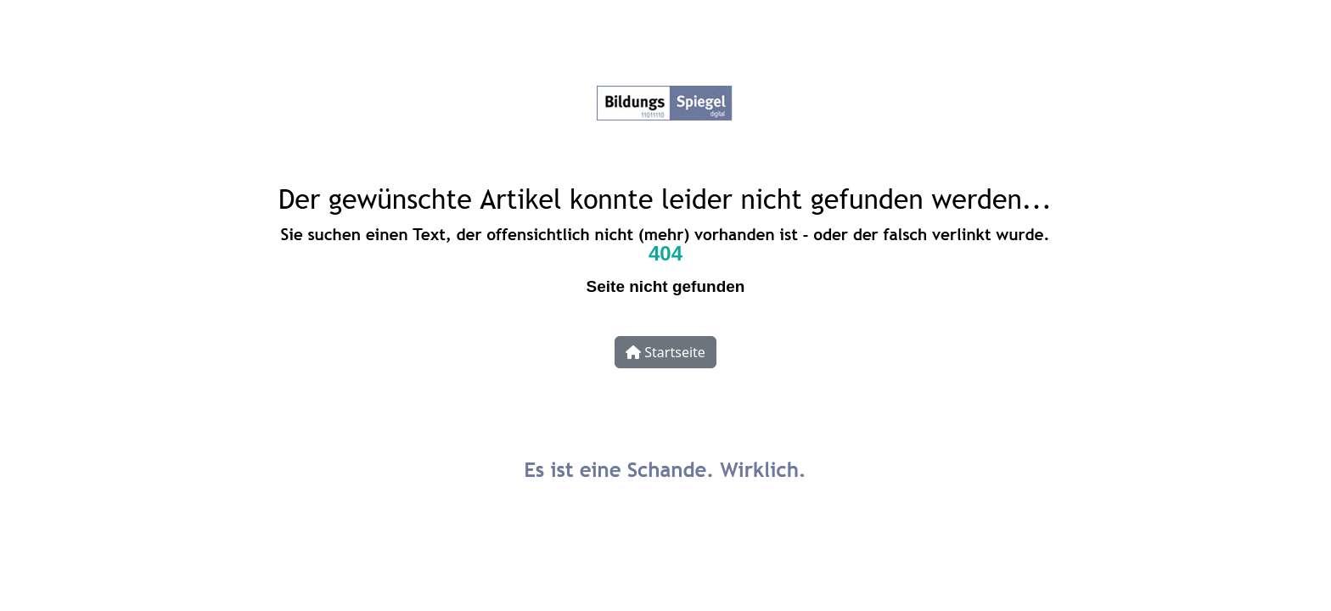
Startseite (665, 352)
